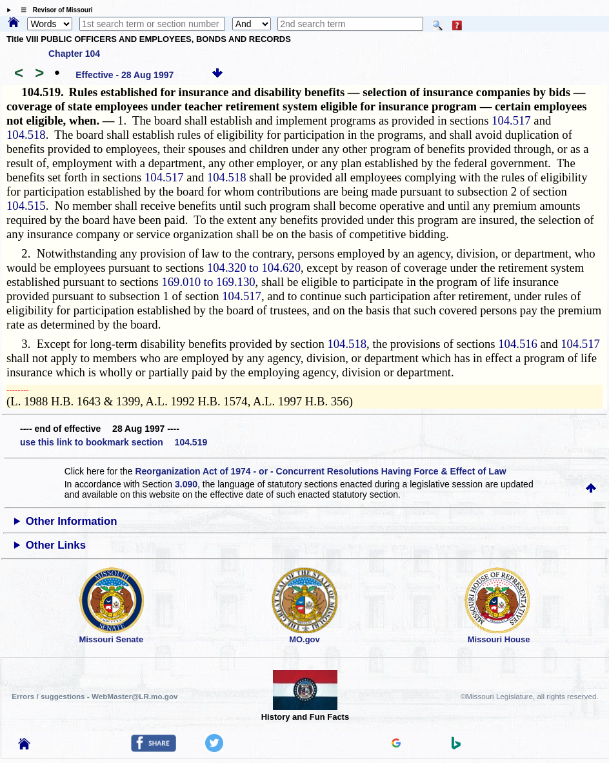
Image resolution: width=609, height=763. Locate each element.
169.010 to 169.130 (208, 282)
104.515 (26, 205)
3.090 (186, 484)
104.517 (511, 120)
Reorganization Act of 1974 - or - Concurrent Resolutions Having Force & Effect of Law (320, 471)
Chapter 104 (74, 53)
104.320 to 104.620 (254, 267)
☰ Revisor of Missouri (53, 10)
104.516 (517, 344)
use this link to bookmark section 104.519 (113, 442)
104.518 (26, 134)
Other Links (56, 545)
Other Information (71, 521)
